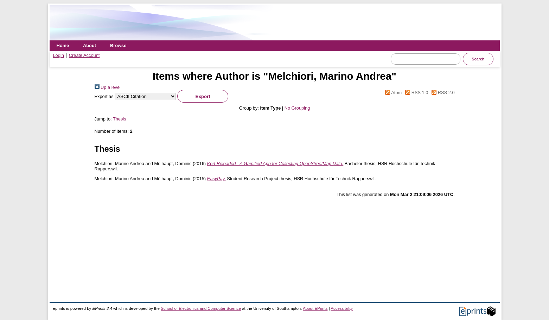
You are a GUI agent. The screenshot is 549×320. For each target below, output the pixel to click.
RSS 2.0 (442, 92)
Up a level (108, 87)
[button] (202, 96)
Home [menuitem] (63, 45)
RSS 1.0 (415, 92)
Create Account (84, 55)
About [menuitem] (89, 45)
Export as (104, 96)
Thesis (119, 119)
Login (58, 55)
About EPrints (315, 308)
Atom (392, 92)
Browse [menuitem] (118, 45)
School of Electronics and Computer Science (201, 308)
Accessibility (342, 308)
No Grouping (297, 108)
